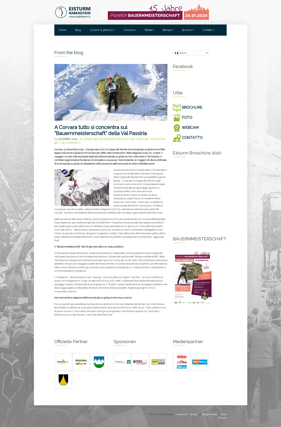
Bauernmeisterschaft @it (117, 139)
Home (62, 30)
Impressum (181, 414)
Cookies (193, 414)
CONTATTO (188, 137)
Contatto (207, 30)
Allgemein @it (89, 139)
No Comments (70, 142)
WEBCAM (186, 127)
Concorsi (128, 30)
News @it (143, 139)
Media (148, 30)
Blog (78, 30)
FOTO (182, 117)
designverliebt (210, 414)
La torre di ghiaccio (101, 30)
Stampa (166, 30)
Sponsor (187, 30)
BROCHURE (187, 107)
